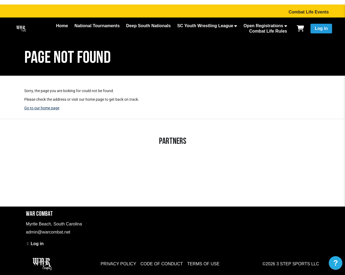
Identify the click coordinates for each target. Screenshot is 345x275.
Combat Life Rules (268, 31)
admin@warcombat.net (48, 232)
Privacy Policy (118, 264)
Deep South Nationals (148, 25)
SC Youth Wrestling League (205, 25)
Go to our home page (41, 108)
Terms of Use (203, 264)
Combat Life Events (309, 12)
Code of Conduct (161, 264)
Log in (321, 28)
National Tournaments (97, 25)
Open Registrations (263, 25)
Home (62, 25)
